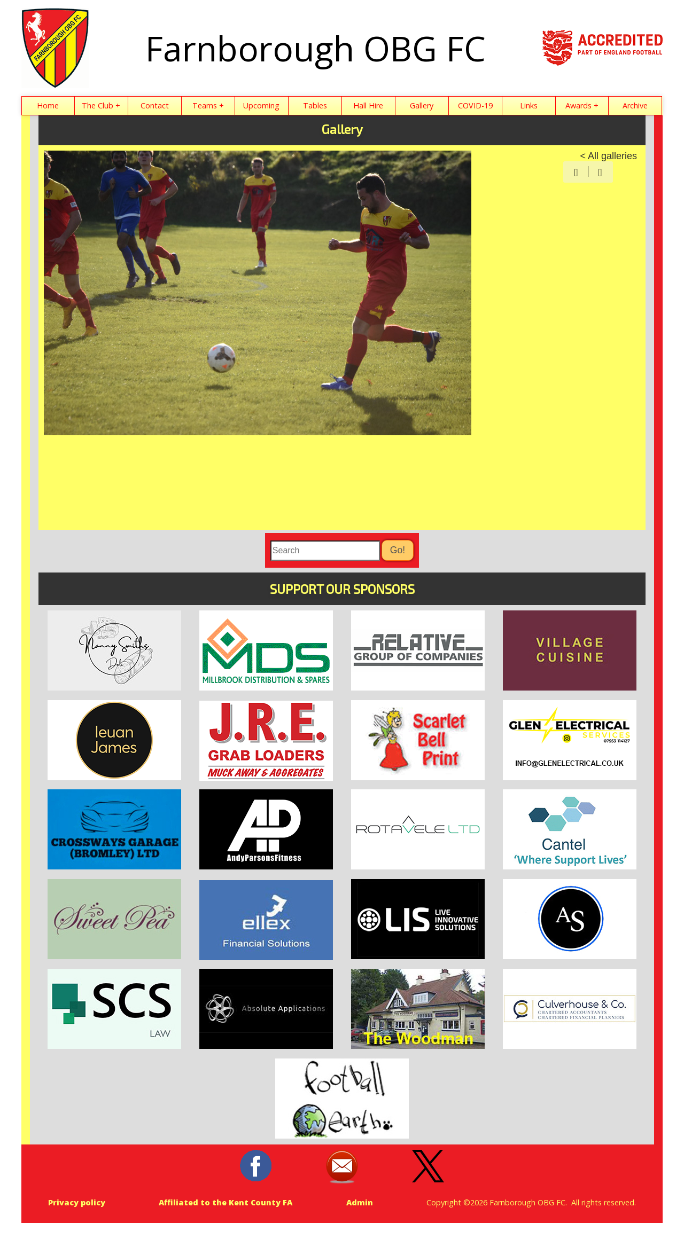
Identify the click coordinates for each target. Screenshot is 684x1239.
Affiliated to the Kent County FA (225, 1202)
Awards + (581, 105)
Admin (359, 1202)
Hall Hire (368, 105)
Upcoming (261, 105)
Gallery (421, 105)
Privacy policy (76, 1202)
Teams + (208, 105)
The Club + (101, 105)
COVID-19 (475, 105)
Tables (315, 105)
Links (529, 105)
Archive (635, 105)
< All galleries (608, 156)
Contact (155, 105)
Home (48, 105)
